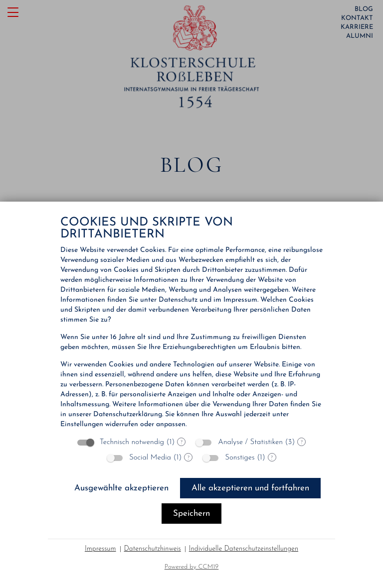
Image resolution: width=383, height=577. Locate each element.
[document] (191, 323)
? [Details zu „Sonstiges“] (272, 457)
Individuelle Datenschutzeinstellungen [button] (243, 549)
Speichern (191, 513)
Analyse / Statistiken (250, 442)
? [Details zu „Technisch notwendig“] (182, 442)
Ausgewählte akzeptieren (121, 488)
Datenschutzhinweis (152, 549)
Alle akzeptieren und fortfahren (250, 488)
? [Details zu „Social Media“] (189, 457)
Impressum (100, 549)
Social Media (150, 458)
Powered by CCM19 (192, 567)
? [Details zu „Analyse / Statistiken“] (302, 442)
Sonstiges (239, 458)
